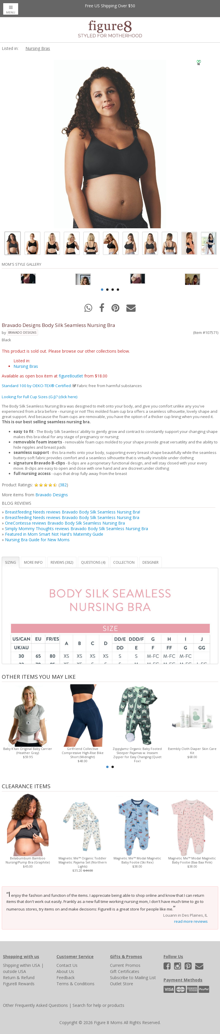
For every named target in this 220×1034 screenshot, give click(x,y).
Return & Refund (19, 977)
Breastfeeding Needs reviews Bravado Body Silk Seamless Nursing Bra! (72, 512)
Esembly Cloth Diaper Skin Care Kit (192, 751)
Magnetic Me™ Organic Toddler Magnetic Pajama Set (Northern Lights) (83, 862)
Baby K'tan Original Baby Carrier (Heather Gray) (27, 751)
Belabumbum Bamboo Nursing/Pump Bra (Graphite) (28, 860)
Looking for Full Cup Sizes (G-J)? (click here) (40, 396)
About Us (65, 971)
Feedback (65, 977)
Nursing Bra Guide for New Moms (37, 539)
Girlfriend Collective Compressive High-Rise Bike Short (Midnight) (83, 753)
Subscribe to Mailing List (133, 977)
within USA (30, 965)
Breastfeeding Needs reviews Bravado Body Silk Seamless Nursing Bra (72, 517)
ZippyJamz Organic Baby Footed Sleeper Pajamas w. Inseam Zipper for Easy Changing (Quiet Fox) (137, 755)
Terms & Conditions (75, 983)
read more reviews (191, 921)
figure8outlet (71, 376)
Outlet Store (121, 983)
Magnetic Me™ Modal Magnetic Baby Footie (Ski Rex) (137, 860)
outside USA (14, 971)
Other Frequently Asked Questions (35, 1005)
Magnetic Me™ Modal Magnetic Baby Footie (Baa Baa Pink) (192, 860)
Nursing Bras (37, 48)
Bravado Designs (22, 332)
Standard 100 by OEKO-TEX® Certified (36, 385)
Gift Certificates (124, 971)
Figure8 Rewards (19, 983)
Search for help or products (98, 1005)
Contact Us (67, 965)
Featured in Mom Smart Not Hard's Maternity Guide (54, 534)
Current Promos (125, 965)
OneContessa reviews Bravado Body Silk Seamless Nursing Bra (65, 523)
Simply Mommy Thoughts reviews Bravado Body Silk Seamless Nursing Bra (76, 528)
